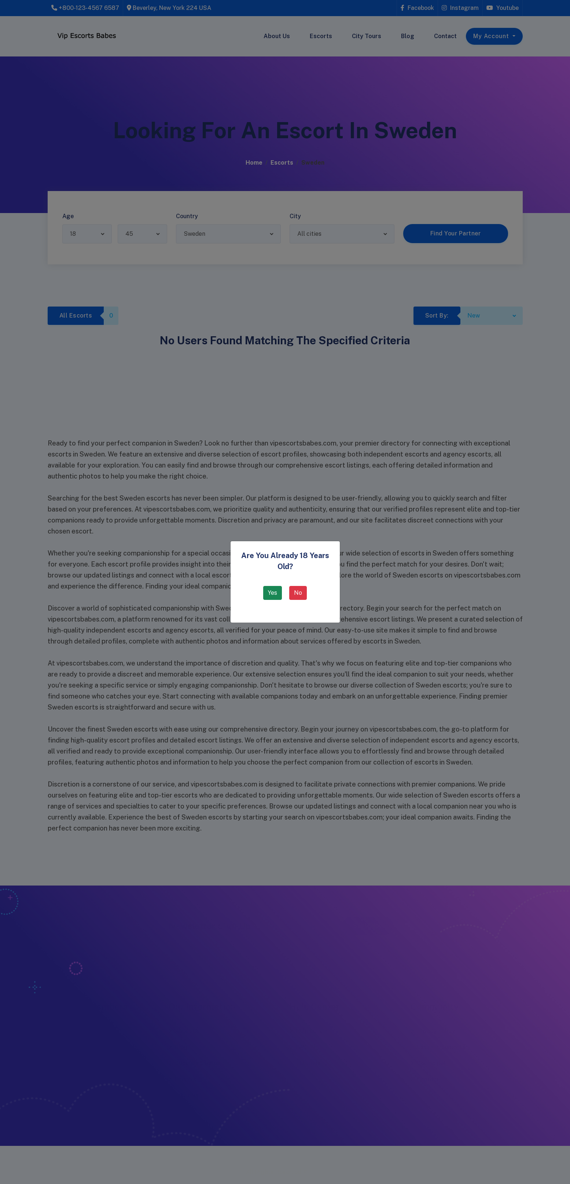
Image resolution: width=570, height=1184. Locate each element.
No (298, 592)
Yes (272, 592)
